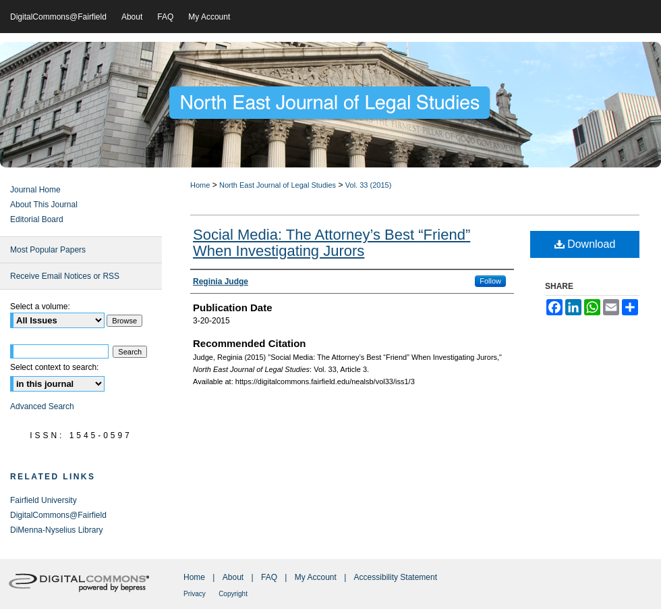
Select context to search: (54, 367)
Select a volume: (40, 306)
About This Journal (44, 204)
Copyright (233, 594)
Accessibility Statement (395, 577)
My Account (316, 577)
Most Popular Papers (48, 250)
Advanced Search (42, 406)
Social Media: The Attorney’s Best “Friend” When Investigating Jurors (331, 242)
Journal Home (35, 189)
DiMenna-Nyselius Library (56, 530)
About (233, 577)
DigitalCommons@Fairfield (58, 515)
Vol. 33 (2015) (368, 185)
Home (200, 185)
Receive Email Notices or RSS (64, 276)
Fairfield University (43, 500)
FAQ (269, 577)
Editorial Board (36, 219)
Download (585, 244)
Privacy (194, 594)
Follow (490, 281)
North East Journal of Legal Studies (277, 185)
